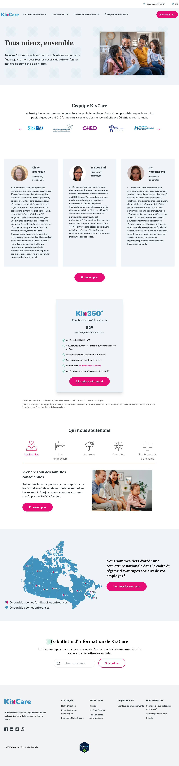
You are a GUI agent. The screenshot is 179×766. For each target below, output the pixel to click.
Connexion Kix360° (154, 3)
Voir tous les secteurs (126, 586)
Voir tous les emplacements (131, 705)
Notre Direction (68, 705)
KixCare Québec (97, 710)
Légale (149, 718)
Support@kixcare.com (156, 713)
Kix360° (94, 705)
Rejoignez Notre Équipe (72, 718)
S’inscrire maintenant (89, 381)
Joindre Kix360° (167, 14)
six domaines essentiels (90, 365)
